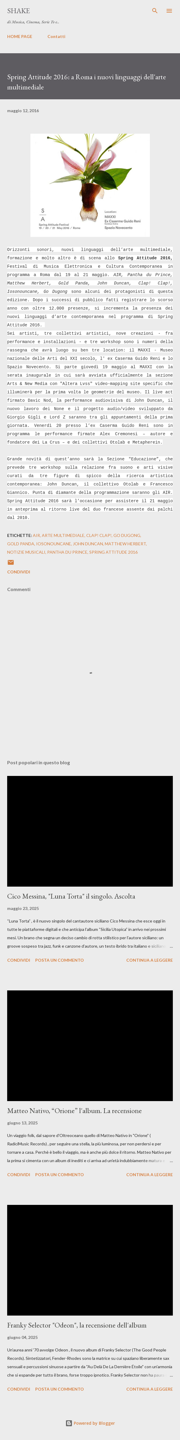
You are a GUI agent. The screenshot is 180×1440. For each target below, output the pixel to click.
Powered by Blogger (90, 1423)
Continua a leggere (149, 960)
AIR (36, 535)
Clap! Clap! (99, 535)
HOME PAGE (19, 36)
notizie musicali (26, 552)
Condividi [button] (18, 571)
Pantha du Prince (67, 552)
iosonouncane (53, 543)
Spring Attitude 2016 (113, 552)
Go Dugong (126, 535)
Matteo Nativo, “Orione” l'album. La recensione (74, 1110)
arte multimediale (63, 535)
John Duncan (88, 543)
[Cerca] (155, 10)
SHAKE (18, 10)
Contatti (56, 36)
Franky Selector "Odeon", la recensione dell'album (77, 1325)
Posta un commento (59, 960)
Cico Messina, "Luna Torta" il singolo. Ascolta (71, 896)
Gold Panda (20, 543)
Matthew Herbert (125, 543)
